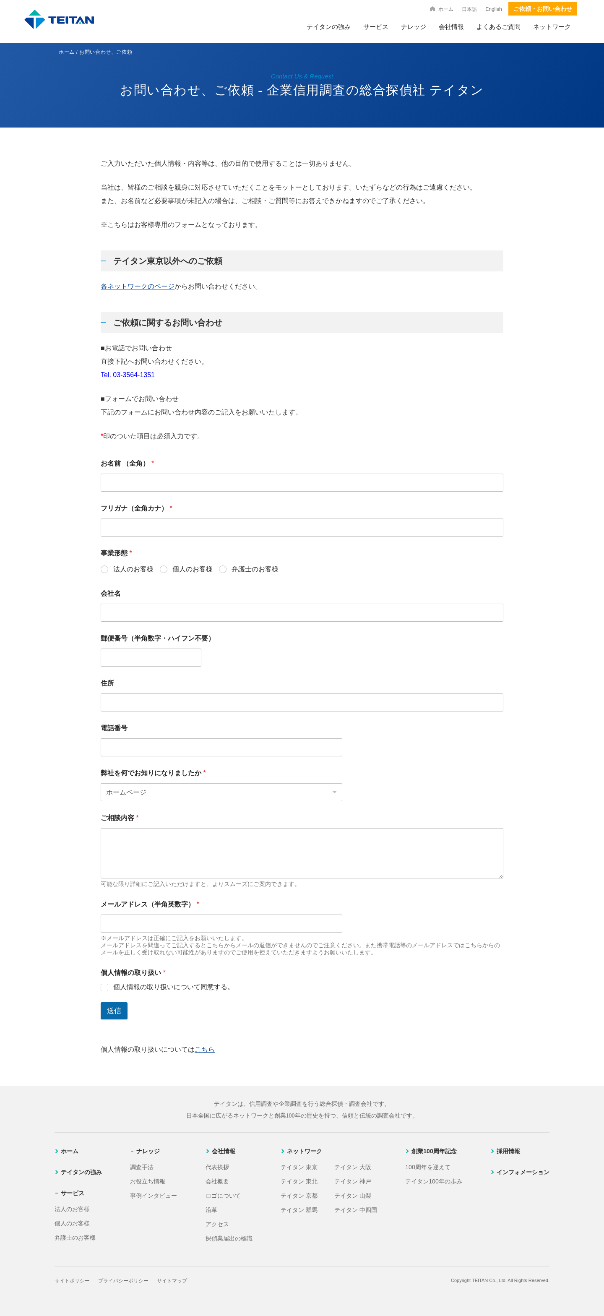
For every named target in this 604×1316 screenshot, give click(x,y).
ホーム (445, 9)
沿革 (211, 1210)
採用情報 (508, 1151)
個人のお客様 (192, 569)
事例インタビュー (153, 1195)
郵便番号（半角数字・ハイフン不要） (158, 638)
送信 (114, 1011)
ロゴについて (223, 1195)
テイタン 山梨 (352, 1195)
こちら (205, 1049)
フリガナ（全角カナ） (136, 508)
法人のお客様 (133, 569)
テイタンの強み (329, 26)
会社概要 (217, 1181)
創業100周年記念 (433, 1151)
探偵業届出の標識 (229, 1238)
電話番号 (114, 728)
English (493, 9)
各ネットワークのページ (137, 286)
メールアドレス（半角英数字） (150, 904)
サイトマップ (172, 1281)
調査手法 (142, 1167)
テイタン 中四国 (355, 1210)
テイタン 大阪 (352, 1167)
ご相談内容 (120, 817)
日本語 (469, 9)
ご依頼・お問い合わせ (542, 8)
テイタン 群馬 (299, 1210)
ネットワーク (552, 26)
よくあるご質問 (498, 26)
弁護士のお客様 (255, 569)
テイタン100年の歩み (433, 1181)
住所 (107, 683)
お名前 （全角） (127, 463)
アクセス (217, 1224)
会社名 (111, 593)
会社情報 (451, 26)
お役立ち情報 (147, 1181)
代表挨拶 (217, 1167)
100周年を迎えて (427, 1167)
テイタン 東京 (299, 1167)
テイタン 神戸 (352, 1181)
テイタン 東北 (299, 1181)
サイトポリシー (72, 1281)
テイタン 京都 (299, 1195)
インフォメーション (523, 1172)
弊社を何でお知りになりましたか (153, 773)
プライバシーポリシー (123, 1281)
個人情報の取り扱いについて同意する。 (173, 986)
